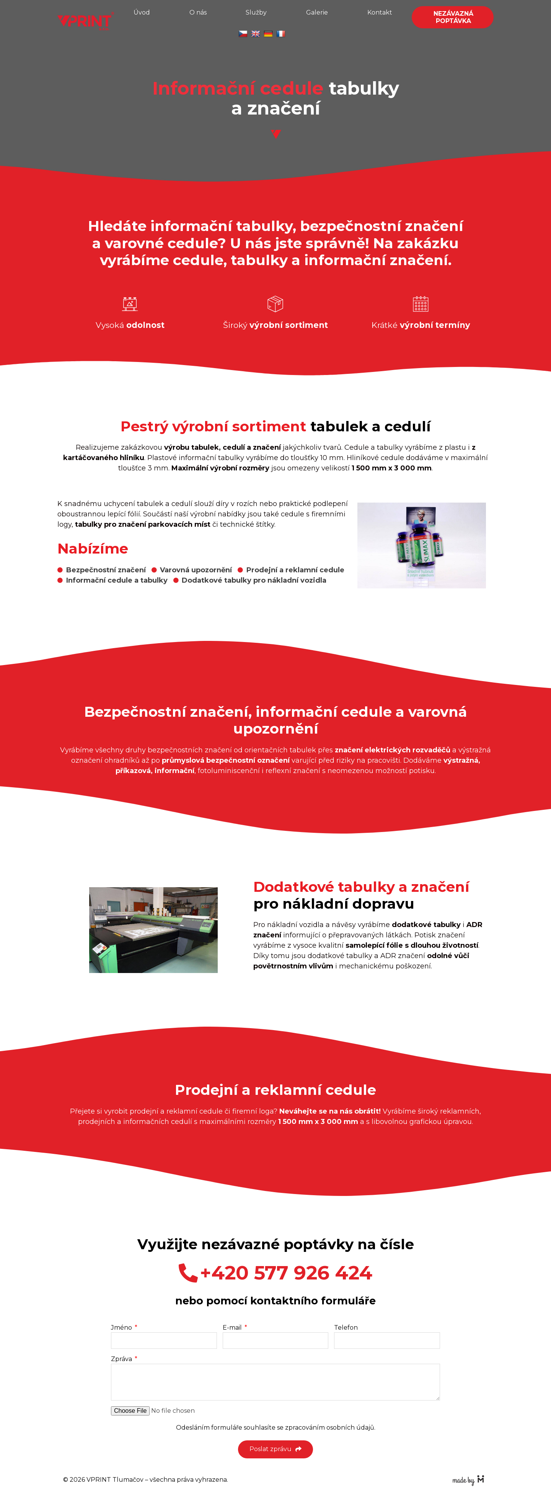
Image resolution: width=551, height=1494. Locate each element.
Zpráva (122, 1359)
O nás (198, 12)
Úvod (142, 12)
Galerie (317, 12)
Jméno (122, 1327)
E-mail (233, 1327)
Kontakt (379, 12)
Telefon (346, 1327)
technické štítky (247, 524)
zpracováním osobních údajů (329, 1427)
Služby (256, 12)
